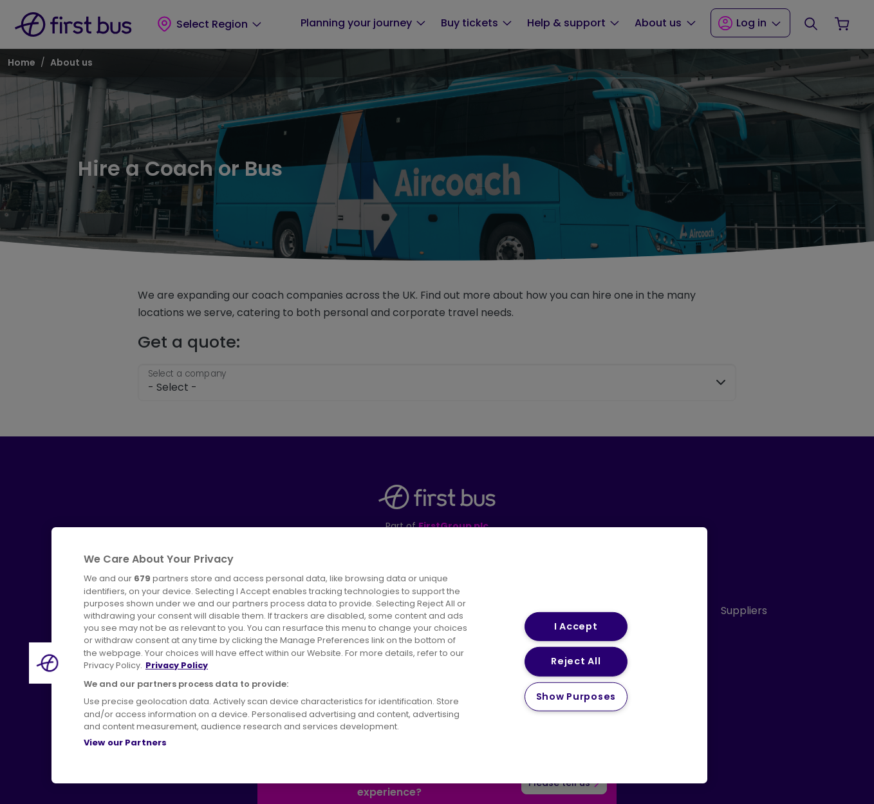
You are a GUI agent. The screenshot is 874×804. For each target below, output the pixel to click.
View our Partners (125, 742)
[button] (49, 663)
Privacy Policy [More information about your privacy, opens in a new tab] (176, 665)
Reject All (575, 661)
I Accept (576, 626)
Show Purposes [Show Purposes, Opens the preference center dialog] (576, 696)
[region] (379, 655)
